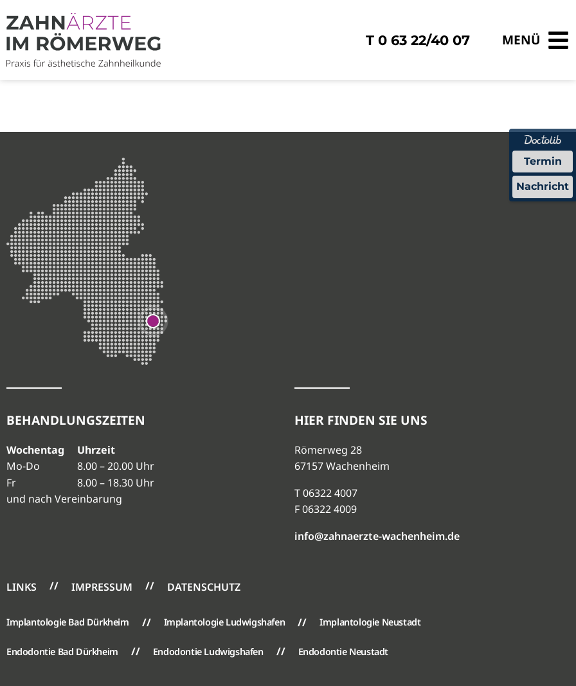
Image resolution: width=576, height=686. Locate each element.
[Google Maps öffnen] (153, 319)
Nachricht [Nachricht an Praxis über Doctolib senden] (542, 186)
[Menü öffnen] (536, 40)
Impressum (101, 587)
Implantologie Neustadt (370, 622)
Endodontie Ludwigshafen (208, 651)
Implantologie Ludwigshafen (224, 622)
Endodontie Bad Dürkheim (62, 651)
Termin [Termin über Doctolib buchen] (543, 161)
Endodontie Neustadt (343, 651)
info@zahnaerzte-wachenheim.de (377, 536)
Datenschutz (203, 587)
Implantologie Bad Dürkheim (67, 622)
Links (21, 587)
